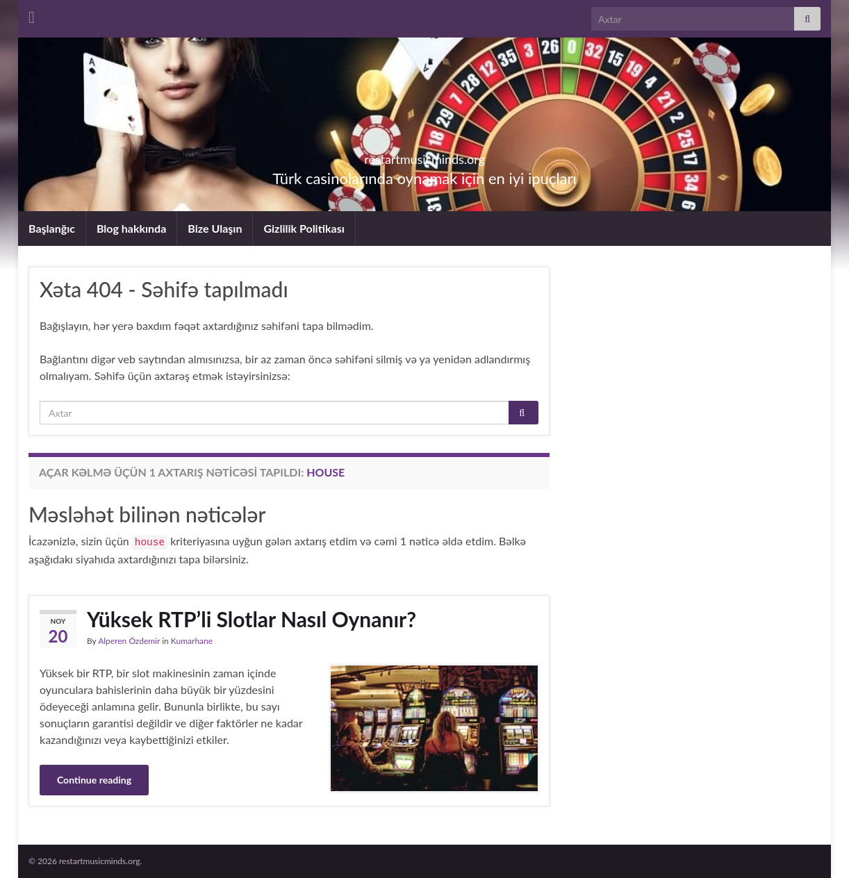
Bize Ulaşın (215, 228)
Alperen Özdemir (129, 641)
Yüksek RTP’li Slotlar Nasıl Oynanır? (251, 618)
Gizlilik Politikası (303, 228)
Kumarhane (192, 641)
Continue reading (94, 780)
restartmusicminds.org (424, 155)
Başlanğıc (51, 228)
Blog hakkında (131, 228)
